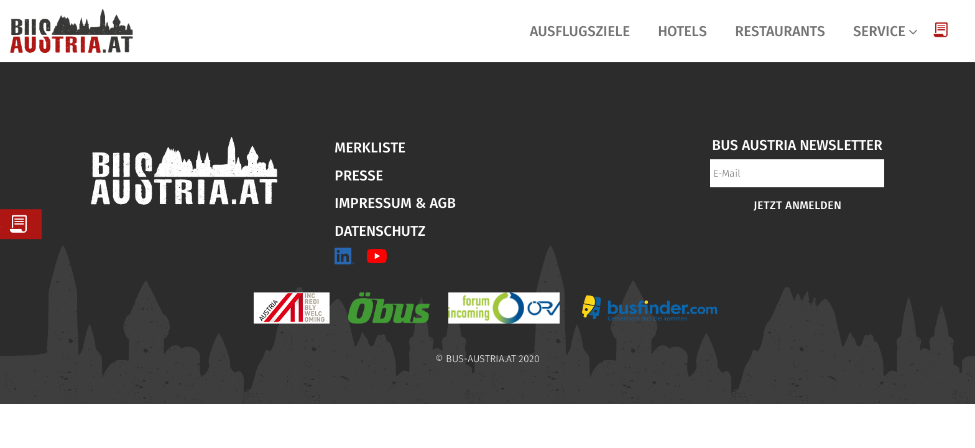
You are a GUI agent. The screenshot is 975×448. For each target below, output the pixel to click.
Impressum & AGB (395, 203)
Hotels (682, 31)
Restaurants (780, 31)
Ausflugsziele (580, 31)
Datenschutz (380, 231)
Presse (359, 175)
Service (879, 31)
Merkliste (370, 147)
